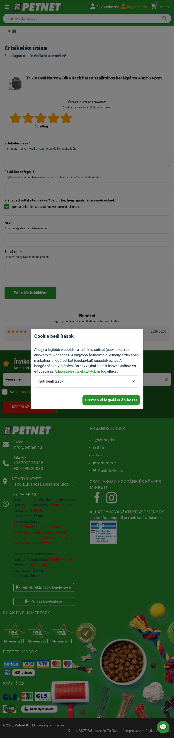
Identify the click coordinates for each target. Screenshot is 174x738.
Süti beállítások (51, 381)
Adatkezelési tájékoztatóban (77, 371)
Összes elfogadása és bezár (111, 400)
